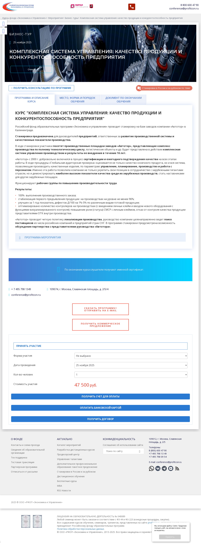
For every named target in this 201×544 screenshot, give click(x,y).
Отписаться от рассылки (24, 472)
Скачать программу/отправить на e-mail (100, 309)
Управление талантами (69, 460)
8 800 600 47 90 (190, 5)
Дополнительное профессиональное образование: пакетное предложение (77, 466)
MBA (59, 486)
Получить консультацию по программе (43, 88)
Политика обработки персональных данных (80, 529)
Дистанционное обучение (71, 477)
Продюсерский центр (68, 455)
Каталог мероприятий (69, 445)
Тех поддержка (19, 458)
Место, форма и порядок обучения (77, 99)
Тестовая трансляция (22, 463)
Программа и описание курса (32, 99)
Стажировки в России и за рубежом (76, 472)
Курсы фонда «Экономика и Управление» (24, 17)
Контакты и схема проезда (25, 445)
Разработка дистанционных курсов (76, 450)
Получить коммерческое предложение (100, 325)
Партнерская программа (24, 467)
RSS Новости (64, 491)
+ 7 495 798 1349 (20, 289)
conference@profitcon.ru (184, 8)
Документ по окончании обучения (123, 99)
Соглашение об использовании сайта (123, 445)
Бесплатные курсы (67, 481)
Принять (169, 536)
